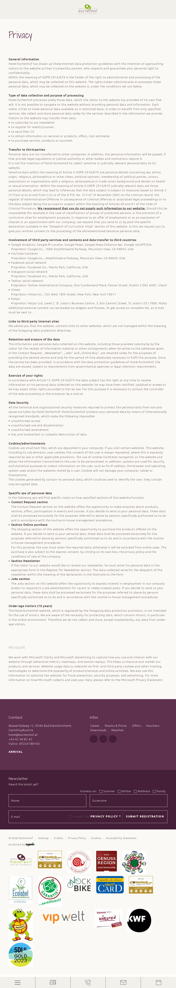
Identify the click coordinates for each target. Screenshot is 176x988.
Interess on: (88, 791)
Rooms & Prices (116, 725)
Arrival (16, 751)
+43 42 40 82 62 (20, 739)
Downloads (98, 730)
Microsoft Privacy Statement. (142, 679)
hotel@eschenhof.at (23, 734)
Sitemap (43, 838)
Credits (58, 838)
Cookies (96, 838)
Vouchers (152, 725)
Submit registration (145, 816)
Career (95, 725)
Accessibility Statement (121, 838)
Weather (117, 730)
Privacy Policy (105, 816)
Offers (136, 725)
